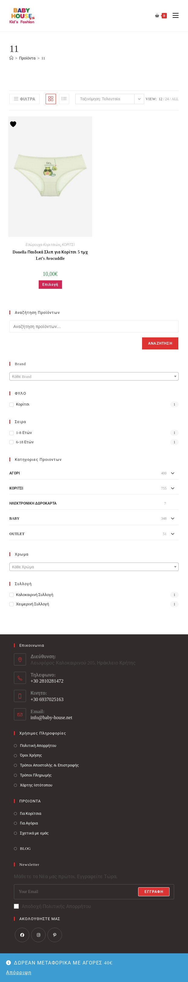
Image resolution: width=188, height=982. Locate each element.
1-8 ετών (24, 432)
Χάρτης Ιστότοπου (36, 785)
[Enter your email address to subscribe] (94, 891)
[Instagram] (38, 935)
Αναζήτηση (160, 343)
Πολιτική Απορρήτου (38, 745)
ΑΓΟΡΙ (14, 473)
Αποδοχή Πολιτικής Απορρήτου (52, 906)
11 (43, 58)
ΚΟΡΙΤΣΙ (68, 245)
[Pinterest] (54, 935)
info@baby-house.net (51, 717)
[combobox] (94, 376)
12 (160, 99)
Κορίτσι (22, 404)
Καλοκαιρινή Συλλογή (34, 594)
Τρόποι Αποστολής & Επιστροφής (49, 765)
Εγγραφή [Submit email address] (153, 892)
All (175, 99)
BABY (14, 518)
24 (167, 99)
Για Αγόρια (29, 823)
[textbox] (94, 376)
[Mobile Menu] (173, 16)
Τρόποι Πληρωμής (36, 775)
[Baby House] (11, 58)
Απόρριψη (18, 972)
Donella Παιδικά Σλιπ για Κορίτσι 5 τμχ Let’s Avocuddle (50, 255)
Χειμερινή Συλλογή (32, 604)
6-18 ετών (25, 442)
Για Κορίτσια (30, 813)
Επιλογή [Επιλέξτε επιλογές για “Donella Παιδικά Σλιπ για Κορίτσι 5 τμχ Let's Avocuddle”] (50, 284)
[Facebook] (22, 935)
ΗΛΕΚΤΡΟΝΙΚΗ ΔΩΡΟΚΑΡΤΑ (33, 503)
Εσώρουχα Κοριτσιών (43, 245)
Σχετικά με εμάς (34, 833)
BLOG (25, 848)
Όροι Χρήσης (31, 755)
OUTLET (16, 534)
